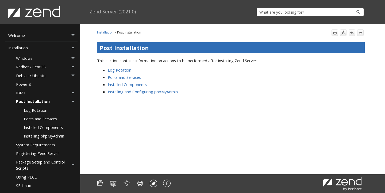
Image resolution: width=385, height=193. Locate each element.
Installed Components (43, 127)
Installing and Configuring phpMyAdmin (143, 91)
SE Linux (23, 185)
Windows (47, 58)
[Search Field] (310, 12)
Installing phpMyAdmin (44, 136)
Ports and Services (40, 118)
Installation (43, 48)
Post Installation (47, 101)
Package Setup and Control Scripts (47, 165)
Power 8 (23, 84)
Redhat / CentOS (47, 67)
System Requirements (35, 144)
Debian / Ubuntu (47, 75)
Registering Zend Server (37, 153)
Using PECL (26, 177)
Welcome (43, 35)
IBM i (47, 93)
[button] (347, 12)
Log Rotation (35, 110)
